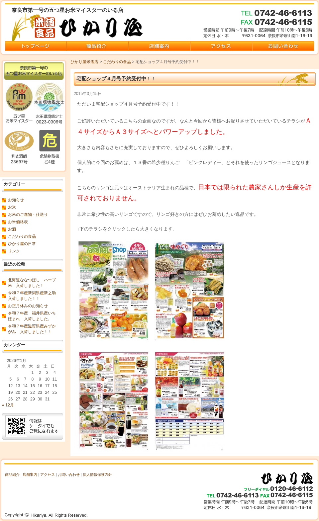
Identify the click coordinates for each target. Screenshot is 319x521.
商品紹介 (12, 475)
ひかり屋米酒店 (84, 61)
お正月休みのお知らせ (28, 306)
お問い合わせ (69, 475)
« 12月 (8, 405)
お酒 (12, 229)
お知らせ (16, 200)
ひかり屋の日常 (22, 243)
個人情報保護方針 (97, 475)
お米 (12, 207)
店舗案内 (30, 475)
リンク (14, 251)
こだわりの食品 (117, 61)
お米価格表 (18, 221)
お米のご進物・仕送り (28, 214)
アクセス (47, 475)
